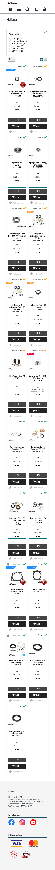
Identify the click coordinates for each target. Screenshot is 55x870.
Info (17, 120)
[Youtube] (35, 823)
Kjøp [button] (17, 127)
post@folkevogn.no (26, 804)
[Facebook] (13, 823)
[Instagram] (24, 823)
